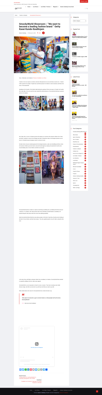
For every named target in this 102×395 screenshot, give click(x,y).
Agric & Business (76, 137)
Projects (74, 173)
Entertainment (76, 146)
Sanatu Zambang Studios (78, 176)
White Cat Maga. (76, 187)
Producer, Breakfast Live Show (39, 77)
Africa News (75, 134)
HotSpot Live (75, 151)
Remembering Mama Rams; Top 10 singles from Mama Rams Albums (79, 37)
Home (29, 6)
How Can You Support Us (78, 153)
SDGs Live (75, 180)
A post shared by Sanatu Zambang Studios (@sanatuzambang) (37, 364)
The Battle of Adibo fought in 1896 (79, 56)
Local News (75, 160)
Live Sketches (76, 158)
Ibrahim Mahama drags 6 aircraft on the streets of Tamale (79, 47)
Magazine (55, 6)
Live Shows (35, 6)
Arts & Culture (76, 139)
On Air (74, 169)
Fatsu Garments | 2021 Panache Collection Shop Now (25, 4)
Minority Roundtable (77, 166)
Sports (74, 183)
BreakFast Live (76, 141)
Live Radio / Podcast (45, 6)
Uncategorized (76, 185)
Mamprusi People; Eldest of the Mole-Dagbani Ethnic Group (79, 66)
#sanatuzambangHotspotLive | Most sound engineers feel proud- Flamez (79, 117)
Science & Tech (76, 178)
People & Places (76, 171)
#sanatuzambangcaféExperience (80, 131)
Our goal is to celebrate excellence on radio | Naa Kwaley (79, 96)
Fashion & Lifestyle (23, 15)
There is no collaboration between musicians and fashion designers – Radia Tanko (79, 106)
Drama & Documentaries (78, 144)
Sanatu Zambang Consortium (67, 6)
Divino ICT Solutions (64, 392)
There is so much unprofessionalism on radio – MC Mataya (79, 85)
